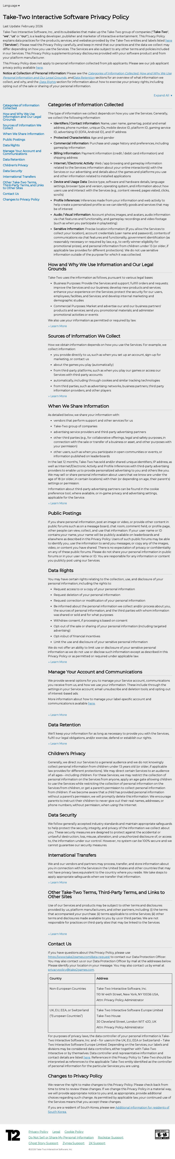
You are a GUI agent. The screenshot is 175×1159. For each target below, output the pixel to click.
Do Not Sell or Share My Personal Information (61, 1137)
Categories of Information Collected (21, 107)
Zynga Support (74, 1143)
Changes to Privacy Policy (21, 199)
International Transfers (19, 176)
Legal (56, 1132)
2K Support (97, 1143)
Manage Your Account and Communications (22, 152)
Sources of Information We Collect (22, 127)
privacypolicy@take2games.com (71, 969)
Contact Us (11, 194)
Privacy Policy (38, 1132)
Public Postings (14, 139)
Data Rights (11, 145)
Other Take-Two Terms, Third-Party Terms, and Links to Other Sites (23, 185)
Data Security (12, 171)
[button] (110, 326)
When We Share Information (23, 134)
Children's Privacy (15, 165)
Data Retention (14, 159)
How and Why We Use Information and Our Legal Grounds (22, 116)
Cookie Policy (74, 1132)
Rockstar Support (110, 1137)
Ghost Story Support (43, 1143)
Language (11, 5)
